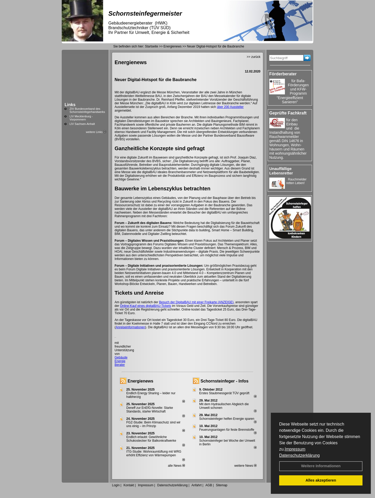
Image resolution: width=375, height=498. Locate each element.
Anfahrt (196, 485)
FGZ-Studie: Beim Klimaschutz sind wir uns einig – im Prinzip (153, 424)
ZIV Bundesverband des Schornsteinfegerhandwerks (87, 110)
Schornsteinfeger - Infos (224, 381)
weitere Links (96, 131)
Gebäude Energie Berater (121, 361)
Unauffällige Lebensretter (281, 170)
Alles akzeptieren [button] (320, 480)
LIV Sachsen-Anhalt (82, 123)
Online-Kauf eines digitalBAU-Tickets (145, 306)
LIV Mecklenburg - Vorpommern (81, 118)
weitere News (245, 465)
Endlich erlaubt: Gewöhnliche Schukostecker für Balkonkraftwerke (151, 438)
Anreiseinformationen (130, 327)
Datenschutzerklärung (299, 455)
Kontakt (128, 485)
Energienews (140, 381)
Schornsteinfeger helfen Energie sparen (226, 419)
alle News (176, 465)
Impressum (295, 449)
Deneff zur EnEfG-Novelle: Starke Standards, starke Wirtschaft (149, 409)
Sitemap (221, 485)
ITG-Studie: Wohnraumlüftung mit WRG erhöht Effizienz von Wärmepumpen (153, 453)
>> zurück (253, 57)
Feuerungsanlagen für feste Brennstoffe (226, 430)
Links (70, 104)
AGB (208, 485)
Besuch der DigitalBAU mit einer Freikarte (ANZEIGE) (196, 302)
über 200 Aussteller (230, 107)
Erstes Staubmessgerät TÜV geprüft (224, 393)
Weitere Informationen (321, 466)
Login (116, 485)
